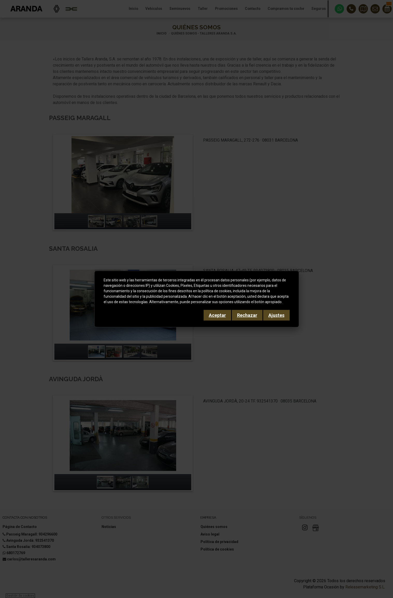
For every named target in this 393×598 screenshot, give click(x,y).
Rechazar (247, 315)
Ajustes (276, 315)
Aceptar (217, 315)
